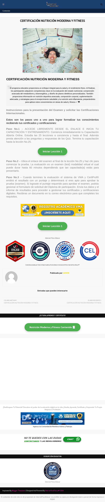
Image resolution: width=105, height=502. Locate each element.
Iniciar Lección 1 (52, 151)
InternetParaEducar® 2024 (54, 491)
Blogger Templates (18, 491)
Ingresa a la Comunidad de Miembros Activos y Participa (52, 426)
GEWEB (65, 273)
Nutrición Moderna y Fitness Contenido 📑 (52, 327)
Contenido (6, 11)
